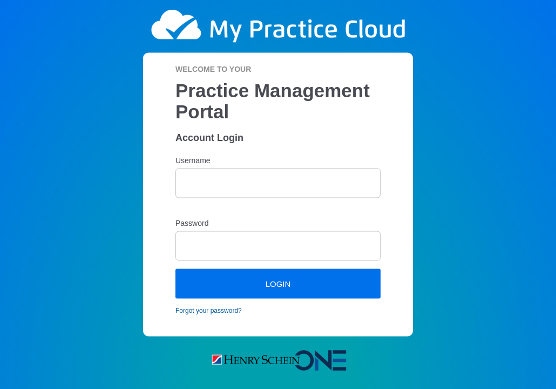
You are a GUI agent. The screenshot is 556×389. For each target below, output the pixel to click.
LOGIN (278, 283)
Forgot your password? (208, 310)
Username (193, 160)
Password (191, 222)
